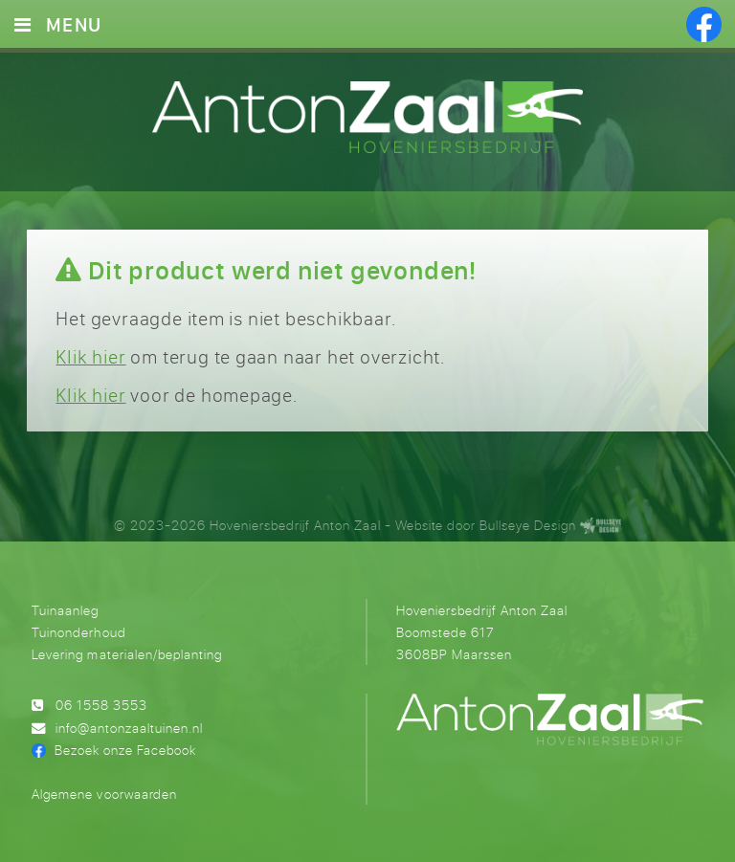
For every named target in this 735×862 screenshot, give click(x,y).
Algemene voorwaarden (104, 794)
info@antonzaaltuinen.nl (129, 727)
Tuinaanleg (65, 610)
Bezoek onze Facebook (125, 749)
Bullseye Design (527, 525)
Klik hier (90, 356)
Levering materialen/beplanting (126, 654)
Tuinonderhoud (78, 632)
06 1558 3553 (101, 705)
